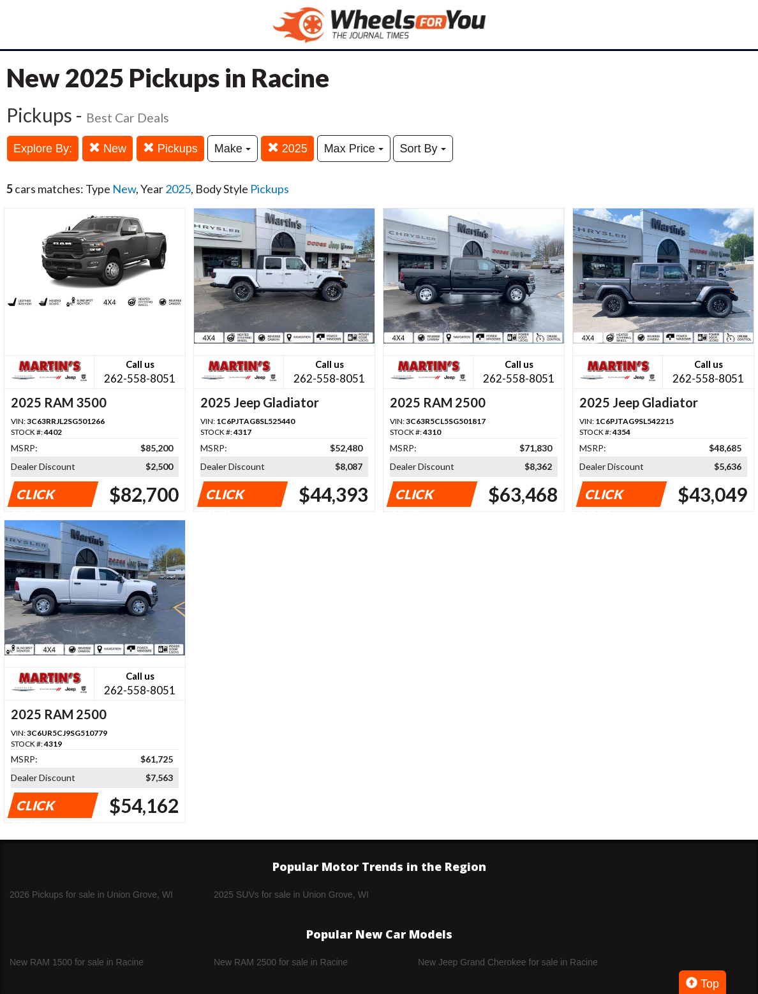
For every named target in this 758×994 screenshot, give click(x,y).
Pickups (170, 148)
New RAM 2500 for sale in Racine (281, 962)
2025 (287, 148)
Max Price (353, 148)
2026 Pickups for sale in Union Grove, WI (91, 894)
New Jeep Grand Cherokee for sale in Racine (508, 962)
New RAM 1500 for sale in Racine (77, 962)
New (107, 148)
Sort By (423, 148)
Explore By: (42, 148)
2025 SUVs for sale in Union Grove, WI (291, 894)
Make (232, 148)
